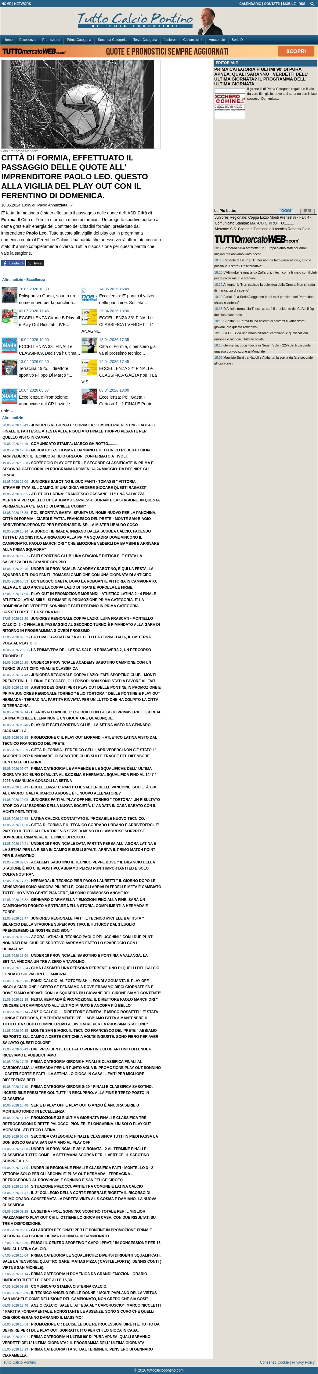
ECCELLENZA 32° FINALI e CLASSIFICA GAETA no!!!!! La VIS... (119, 375)
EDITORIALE (227, 63)
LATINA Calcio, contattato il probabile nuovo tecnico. (88, 818)
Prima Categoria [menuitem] (79, 39)
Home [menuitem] (8, 39)
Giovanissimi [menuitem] (192, 39)
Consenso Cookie (274, 1362)
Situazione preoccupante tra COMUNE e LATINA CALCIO (87, 1186)
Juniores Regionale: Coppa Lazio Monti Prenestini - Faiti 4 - (263, 217)
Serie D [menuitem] (237, 39)
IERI (307, 211)
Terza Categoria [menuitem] (145, 39)
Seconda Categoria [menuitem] (112, 39)
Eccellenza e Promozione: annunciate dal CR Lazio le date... (35, 404)
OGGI (286, 211)
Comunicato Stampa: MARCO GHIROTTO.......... (74, 444)
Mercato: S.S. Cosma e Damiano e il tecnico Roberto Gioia (262, 229)
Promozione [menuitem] (51, 39)
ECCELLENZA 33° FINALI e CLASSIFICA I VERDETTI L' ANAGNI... (117, 324)
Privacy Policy (303, 1362)
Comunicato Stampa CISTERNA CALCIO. (69, 1286)
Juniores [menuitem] (170, 39)
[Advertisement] (265, 165)
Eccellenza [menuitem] (27, 39)
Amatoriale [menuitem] (217, 39)
